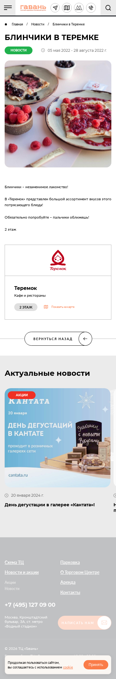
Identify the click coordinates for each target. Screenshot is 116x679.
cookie (68, 667)
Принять (96, 665)
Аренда (67, 582)
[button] (7, 8)
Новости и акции (22, 572)
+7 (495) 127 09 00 (30, 604)
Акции (10, 582)
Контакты (70, 592)
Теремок (25, 288)
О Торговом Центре (79, 572)
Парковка (70, 562)
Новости (12, 588)
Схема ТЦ (14, 562)
